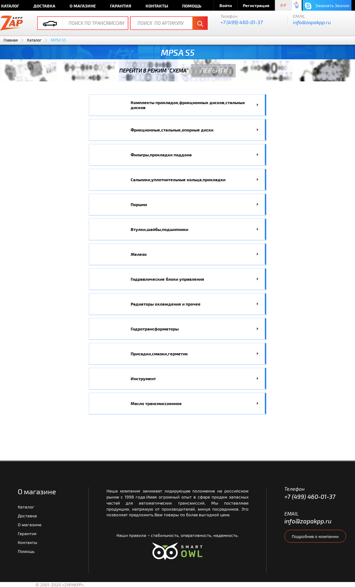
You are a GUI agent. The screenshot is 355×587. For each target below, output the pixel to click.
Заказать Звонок (327, 5)
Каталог (34, 40)
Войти (225, 5)
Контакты (157, 5)
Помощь (191, 5)
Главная (11, 40)
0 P (283, 5)
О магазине (83, 5)
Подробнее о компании (315, 536)
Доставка (44, 5)
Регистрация (256, 5)
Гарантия (120, 5)
